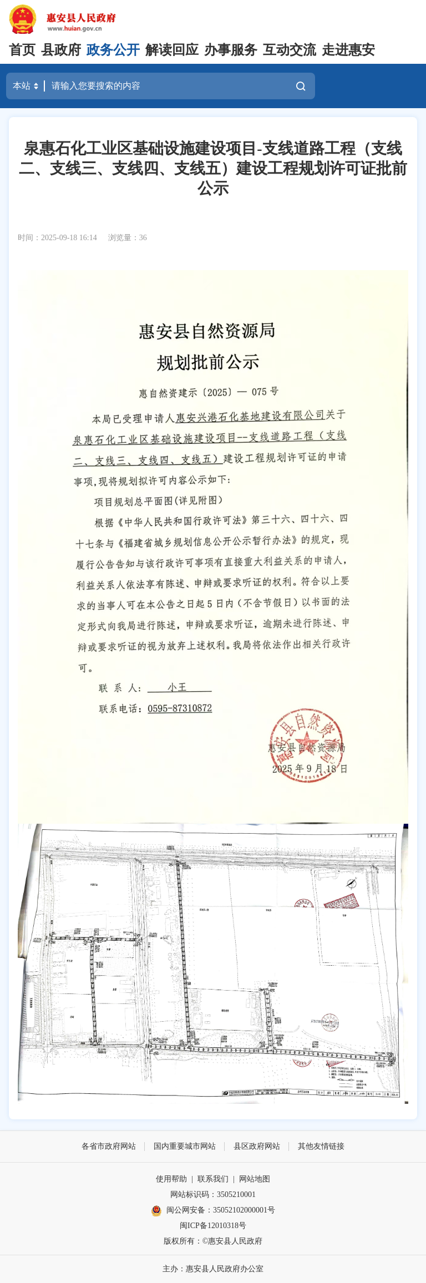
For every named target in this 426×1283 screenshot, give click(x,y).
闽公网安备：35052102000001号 (213, 1210)
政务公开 (113, 50)
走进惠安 (348, 50)
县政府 (61, 50)
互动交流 (289, 50)
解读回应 (172, 50)
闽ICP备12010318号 (213, 1225)
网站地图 (254, 1179)
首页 (22, 50)
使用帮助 (171, 1179)
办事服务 (230, 50)
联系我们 (213, 1179)
